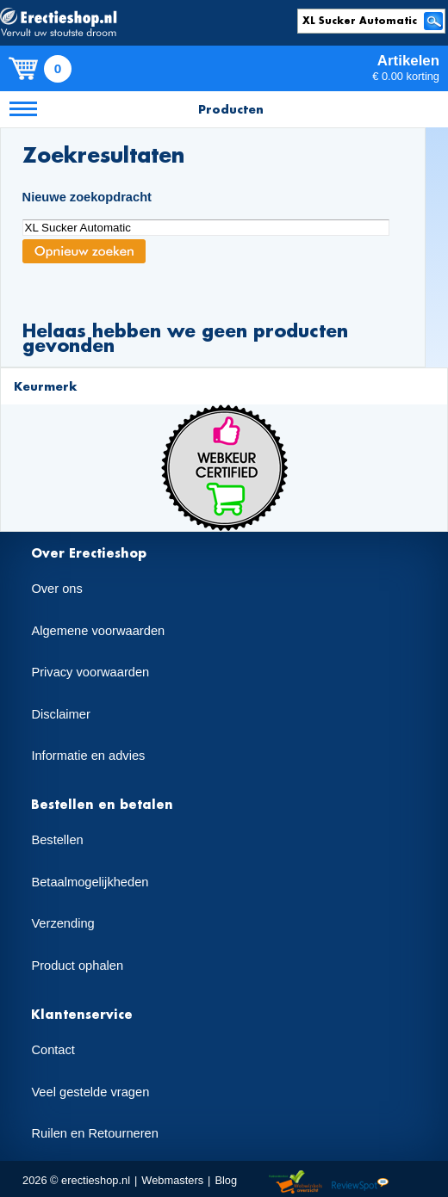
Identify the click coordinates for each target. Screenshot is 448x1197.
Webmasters (172, 1180)
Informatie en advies (88, 755)
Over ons (56, 588)
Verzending (62, 923)
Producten (231, 109)
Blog (226, 1180)
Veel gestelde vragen (90, 1092)
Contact (53, 1050)
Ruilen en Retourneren (94, 1133)
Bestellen (57, 840)
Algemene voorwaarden (98, 631)
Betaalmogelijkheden (89, 882)
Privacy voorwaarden (90, 672)
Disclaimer (60, 714)
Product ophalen (77, 965)
